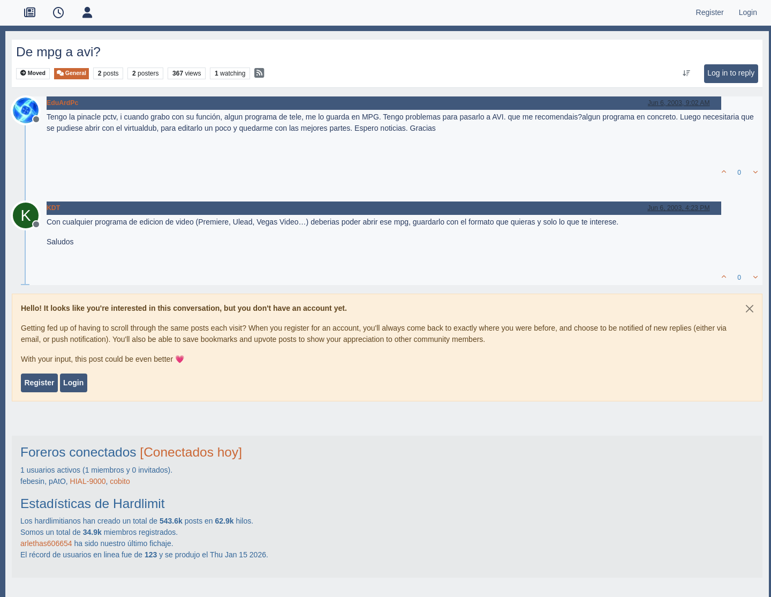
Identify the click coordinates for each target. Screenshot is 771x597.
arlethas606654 (46, 543)
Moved (33, 73)
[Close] (749, 308)
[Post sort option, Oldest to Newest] (687, 73)
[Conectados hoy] (191, 452)
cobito (120, 481)
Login (73, 382)
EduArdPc (62, 103)
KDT (53, 208)
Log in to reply (730, 73)
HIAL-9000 (88, 481)
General (71, 73)
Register (39, 382)
